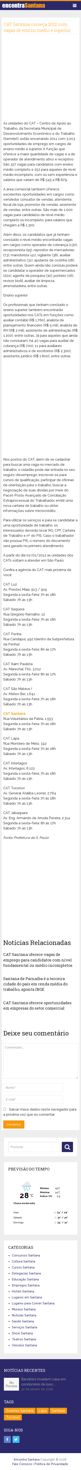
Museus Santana (24, 1309)
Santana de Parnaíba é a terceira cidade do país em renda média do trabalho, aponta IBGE (35, 984)
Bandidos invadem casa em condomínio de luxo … (43, 1381)
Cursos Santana (23, 1267)
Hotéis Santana (23, 1291)
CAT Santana (14, 714)
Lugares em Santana (27, 1297)
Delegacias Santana (26, 1273)
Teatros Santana (24, 1339)
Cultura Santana (23, 1261)
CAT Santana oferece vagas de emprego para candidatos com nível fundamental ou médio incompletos (37, 960)
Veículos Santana (24, 1345)
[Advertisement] (40, 81)
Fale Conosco (22, 1464)
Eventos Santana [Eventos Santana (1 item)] (19, 1411)
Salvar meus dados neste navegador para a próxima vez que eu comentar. (39, 1112)
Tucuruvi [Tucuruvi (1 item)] (13, 1417)
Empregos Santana (26, 1285)
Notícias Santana (24, 1315)
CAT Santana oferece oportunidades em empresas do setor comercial (37, 1005)
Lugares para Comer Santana (33, 1303)
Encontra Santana (27, 1459)
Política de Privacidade (51, 1464)
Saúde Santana (23, 1321)
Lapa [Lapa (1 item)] (42, 1411)
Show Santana (22, 1333)
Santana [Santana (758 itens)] (58, 1411)
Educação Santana (25, 1279)
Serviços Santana (24, 1327)
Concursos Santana (26, 1255)
